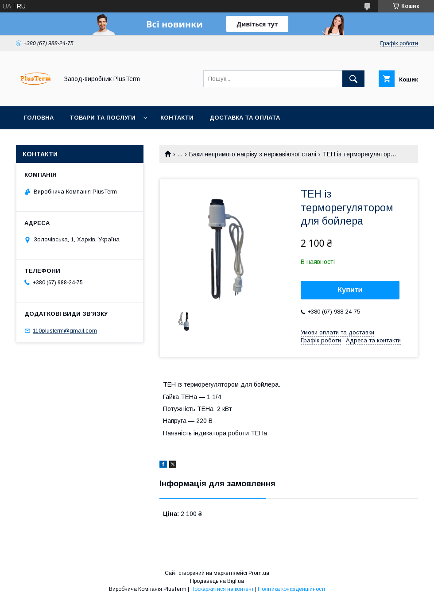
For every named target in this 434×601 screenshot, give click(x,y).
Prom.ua (258, 573)
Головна (39, 117)
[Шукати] (353, 78)
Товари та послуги (103, 117)
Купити (350, 290)
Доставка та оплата (244, 117)
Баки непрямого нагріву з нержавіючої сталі (252, 154)
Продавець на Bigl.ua (217, 581)
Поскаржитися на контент (222, 589)
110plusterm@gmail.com (65, 330)
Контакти (177, 117)
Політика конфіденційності (291, 589)
